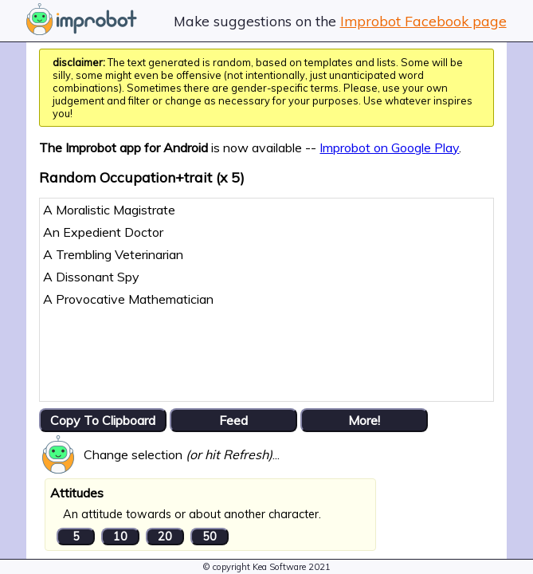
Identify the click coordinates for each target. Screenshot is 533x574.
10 (120, 536)
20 (165, 536)
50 (209, 536)
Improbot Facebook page (423, 20)
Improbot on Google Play (389, 147)
